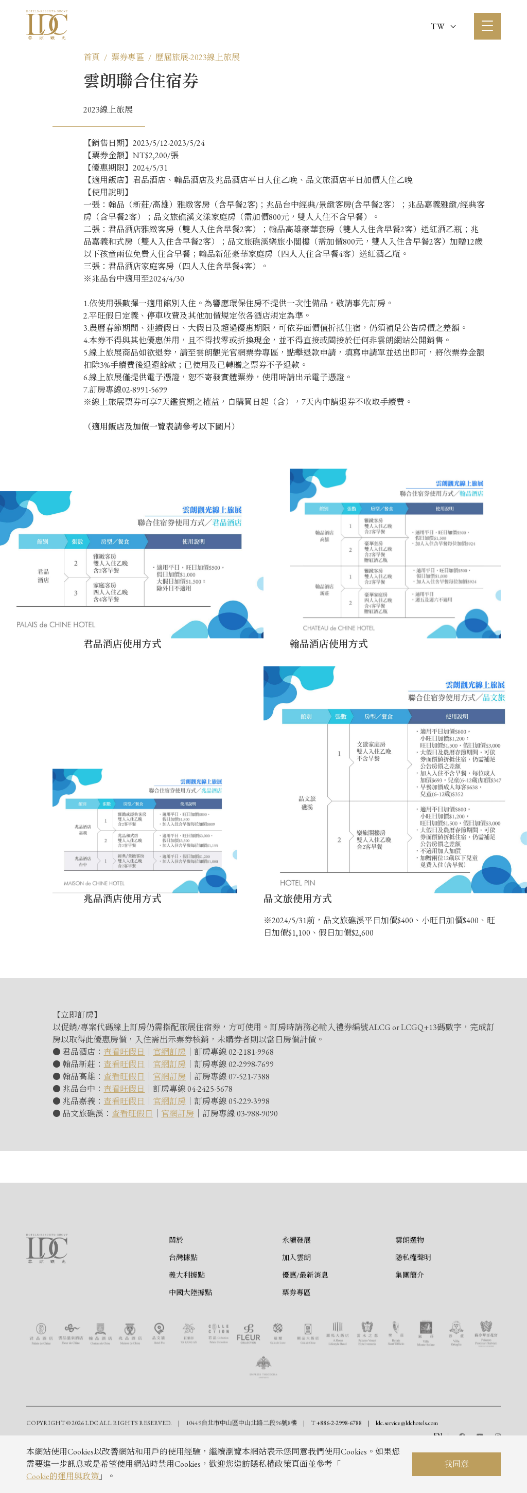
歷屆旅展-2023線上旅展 (197, 57)
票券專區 (127, 57)
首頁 (91, 57)
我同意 (456, 1464)
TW (443, 26)
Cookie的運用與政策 (62, 1476)
